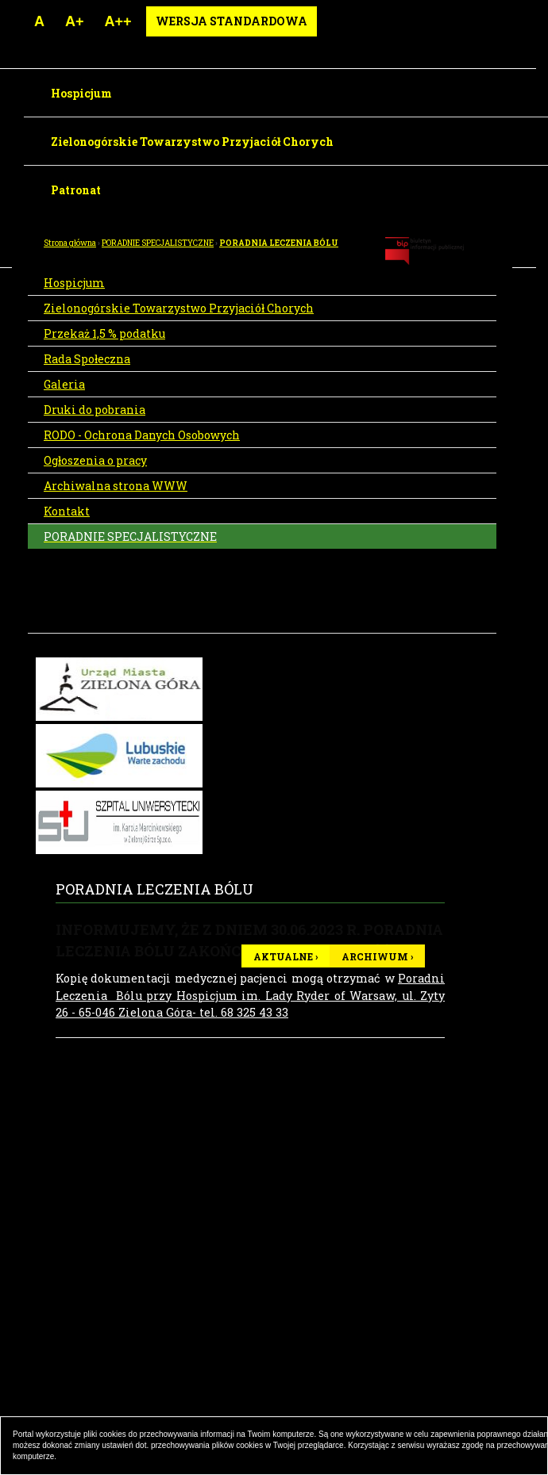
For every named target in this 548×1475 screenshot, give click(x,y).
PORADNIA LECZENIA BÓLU (278, 243)
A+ (74, 21)
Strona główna (70, 243)
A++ (118, 21)
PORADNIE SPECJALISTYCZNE (158, 243)
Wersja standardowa (231, 21)
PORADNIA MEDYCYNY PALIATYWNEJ (106, 605)
